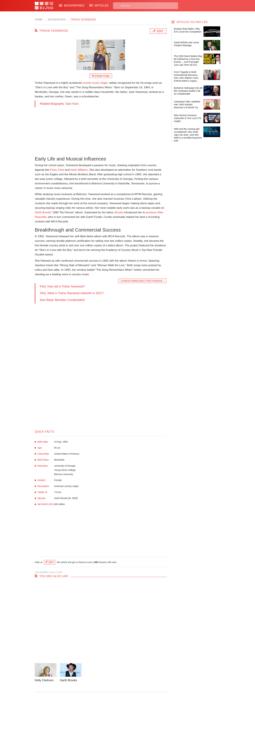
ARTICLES (99, 5)
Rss (159, 709)
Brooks (119, 212)
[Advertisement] (101, 130)
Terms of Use (140, 713)
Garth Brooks (43, 212)
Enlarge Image (100, 75)
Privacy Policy (140, 709)
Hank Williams (79, 169)
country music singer (94, 82)
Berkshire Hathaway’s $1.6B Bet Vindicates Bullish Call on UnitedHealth (188, 91)
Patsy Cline (57, 169)
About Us (88, 713)
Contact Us (89, 709)
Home (39, 19)
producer (151, 212)
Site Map (113, 713)
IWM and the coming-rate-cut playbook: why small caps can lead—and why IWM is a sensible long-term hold (188, 135)
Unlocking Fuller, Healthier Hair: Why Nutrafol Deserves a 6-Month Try (187, 104)
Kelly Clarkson (44, 680)
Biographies (56, 19)
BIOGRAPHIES (71, 5)
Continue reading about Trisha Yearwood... (142, 280)
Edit (160, 31)
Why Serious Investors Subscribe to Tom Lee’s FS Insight (187, 118)
